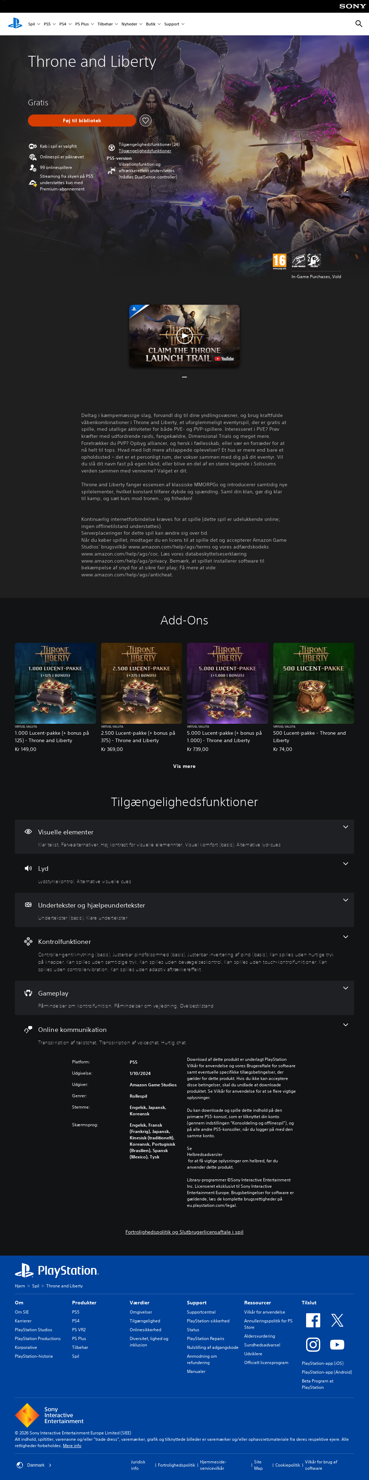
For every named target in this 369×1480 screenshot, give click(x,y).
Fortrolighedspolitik (176, 1465)
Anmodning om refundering (202, 1359)
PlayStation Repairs (205, 1338)
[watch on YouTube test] (224, 358)
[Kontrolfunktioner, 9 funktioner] (184, 954)
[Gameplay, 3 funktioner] (184, 998)
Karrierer (23, 1321)
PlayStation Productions (38, 1338)
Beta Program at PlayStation (317, 1384)
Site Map (258, 1465)
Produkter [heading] (84, 1302)
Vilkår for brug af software (321, 1465)
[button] (145, 151)
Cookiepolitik (287, 1465)
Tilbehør (105, 24)
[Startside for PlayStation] (15, 24)
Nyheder (129, 24)
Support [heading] (196, 1302)
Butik (151, 24)
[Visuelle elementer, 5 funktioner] (184, 837)
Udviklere (253, 1354)
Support (171, 24)
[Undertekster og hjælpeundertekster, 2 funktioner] (184, 910)
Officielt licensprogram (266, 1362)
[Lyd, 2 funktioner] (184, 873)
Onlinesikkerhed (145, 1330)
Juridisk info (138, 1465)
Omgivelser (141, 1312)
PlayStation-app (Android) (327, 1372)
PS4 (62, 24)
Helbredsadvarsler (204, 1154)
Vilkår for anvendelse (264, 1312)
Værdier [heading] (140, 1302)
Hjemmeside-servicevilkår (213, 1465)
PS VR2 (79, 1330)
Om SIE (22, 1312)
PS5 (47, 24)
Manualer (196, 1371)
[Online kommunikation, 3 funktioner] (184, 1034)
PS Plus (82, 24)
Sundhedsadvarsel (262, 1345)
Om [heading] (19, 1302)
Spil (31, 24)
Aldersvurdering (259, 1336)
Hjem (20, 1286)
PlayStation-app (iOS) (323, 1363)
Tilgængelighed (145, 1321)
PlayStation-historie (34, 1356)
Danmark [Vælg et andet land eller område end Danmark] (34, 1465)
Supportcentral (201, 1312)
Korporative (26, 1347)
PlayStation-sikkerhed (208, 1321)
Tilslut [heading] (309, 1302)
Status (193, 1330)
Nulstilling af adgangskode (213, 1347)
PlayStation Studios (33, 1330)
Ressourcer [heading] (257, 1302)
